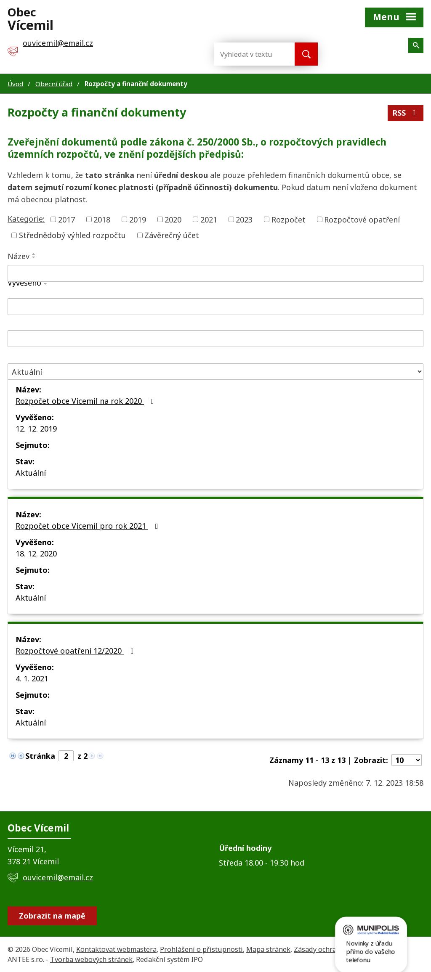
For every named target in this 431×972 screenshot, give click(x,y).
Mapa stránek (268, 949)
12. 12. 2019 (36, 429)
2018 (101, 219)
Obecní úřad (53, 83)
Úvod (15, 83)
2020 (173, 219)
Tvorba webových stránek (91, 959)
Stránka (40, 756)
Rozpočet (288, 219)
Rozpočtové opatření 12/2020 (76, 651)
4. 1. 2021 (32, 678)
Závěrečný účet (171, 235)
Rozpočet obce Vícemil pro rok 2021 (89, 526)
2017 (66, 219)
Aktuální (31, 473)
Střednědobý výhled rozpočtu (72, 235)
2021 (208, 219)
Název (18, 256)
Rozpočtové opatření (362, 219)
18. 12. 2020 (36, 553)
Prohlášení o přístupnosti (201, 949)
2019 (137, 219)
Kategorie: (26, 219)
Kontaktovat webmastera (116, 949)
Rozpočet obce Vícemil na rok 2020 (86, 401)
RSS (405, 113)
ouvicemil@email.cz (58, 877)
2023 (244, 219)
